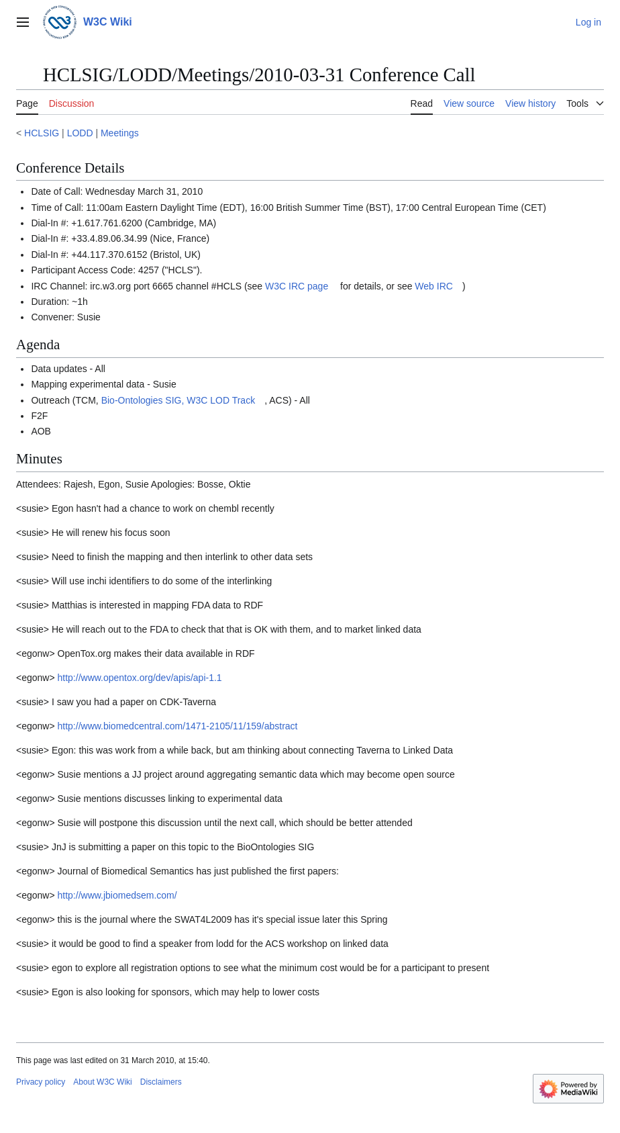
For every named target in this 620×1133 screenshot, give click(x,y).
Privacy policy (40, 1082)
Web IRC (434, 286)
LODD (80, 133)
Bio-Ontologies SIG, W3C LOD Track (178, 400)
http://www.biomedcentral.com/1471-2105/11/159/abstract (178, 726)
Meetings (120, 133)
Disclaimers (161, 1082)
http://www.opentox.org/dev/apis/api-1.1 (140, 677)
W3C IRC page (296, 286)
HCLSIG (41, 133)
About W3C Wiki (102, 1082)
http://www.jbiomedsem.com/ (117, 895)
